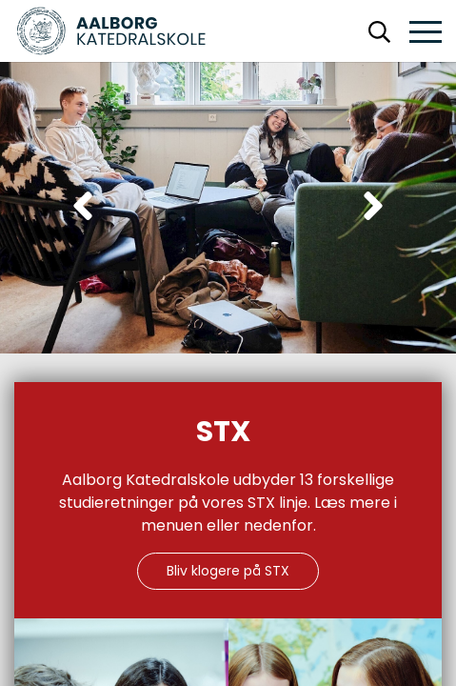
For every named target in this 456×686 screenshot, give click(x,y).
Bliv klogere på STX (228, 570)
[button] (425, 33)
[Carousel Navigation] (228, 207)
